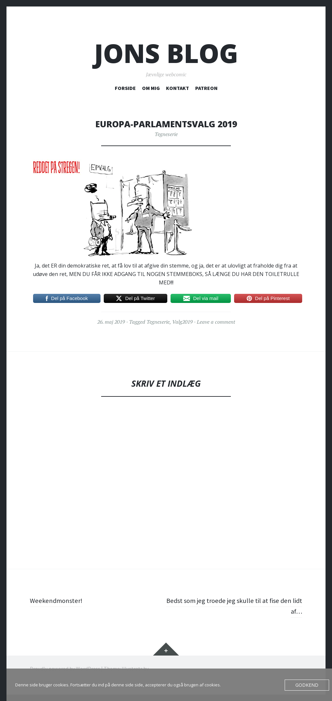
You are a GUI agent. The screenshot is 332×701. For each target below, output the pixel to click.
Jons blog (166, 53)
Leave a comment (216, 321)
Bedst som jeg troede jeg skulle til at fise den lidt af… (236, 606)
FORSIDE (125, 88)
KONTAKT (177, 88)
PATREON (206, 88)
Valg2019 (182, 321)
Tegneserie (166, 134)
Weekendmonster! (58, 600)
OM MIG (151, 88)
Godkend (308, 685)
